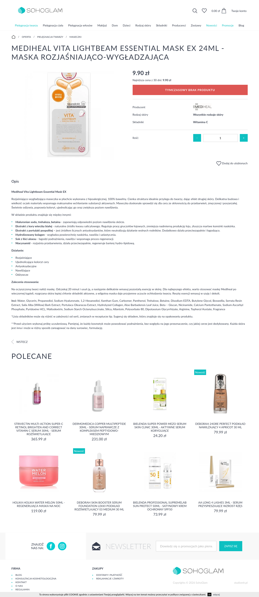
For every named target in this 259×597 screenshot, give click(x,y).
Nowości (211, 25)
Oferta (26, 36)
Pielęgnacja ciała (53, 25)
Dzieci (126, 25)
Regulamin (23, 589)
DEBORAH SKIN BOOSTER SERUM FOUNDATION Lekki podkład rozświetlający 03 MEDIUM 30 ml (99, 506)
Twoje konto (239, 11)
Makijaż (102, 25)
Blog (241, 25)
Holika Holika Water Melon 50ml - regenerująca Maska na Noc (39, 504)
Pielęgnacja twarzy (26, 25)
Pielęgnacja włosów (80, 25)
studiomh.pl (241, 582)
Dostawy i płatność (109, 574)
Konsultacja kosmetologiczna (36, 578)
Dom (115, 25)
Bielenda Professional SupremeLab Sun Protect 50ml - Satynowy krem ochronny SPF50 (160, 506)
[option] (69, 115)
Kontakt (21, 582)
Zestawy (196, 25)
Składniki (161, 25)
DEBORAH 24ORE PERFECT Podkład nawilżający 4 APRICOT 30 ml (220, 425)
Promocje (228, 25)
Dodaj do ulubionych (231, 163)
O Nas (19, 585)
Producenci (179, 25)
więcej (216, 594)
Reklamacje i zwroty (110, 578)
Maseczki (75, 36)
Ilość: (136, 137)
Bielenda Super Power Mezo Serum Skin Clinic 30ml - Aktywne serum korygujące (159, 427)
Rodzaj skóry (143, 25)
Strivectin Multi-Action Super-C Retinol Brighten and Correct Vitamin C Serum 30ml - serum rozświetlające (38, 429)
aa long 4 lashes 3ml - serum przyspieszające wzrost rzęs (220, 504)
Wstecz (20, 342)
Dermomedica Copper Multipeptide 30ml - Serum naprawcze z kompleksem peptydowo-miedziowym (99, 429)
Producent (139, 107)
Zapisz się (230, 546)
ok (209, 594)
